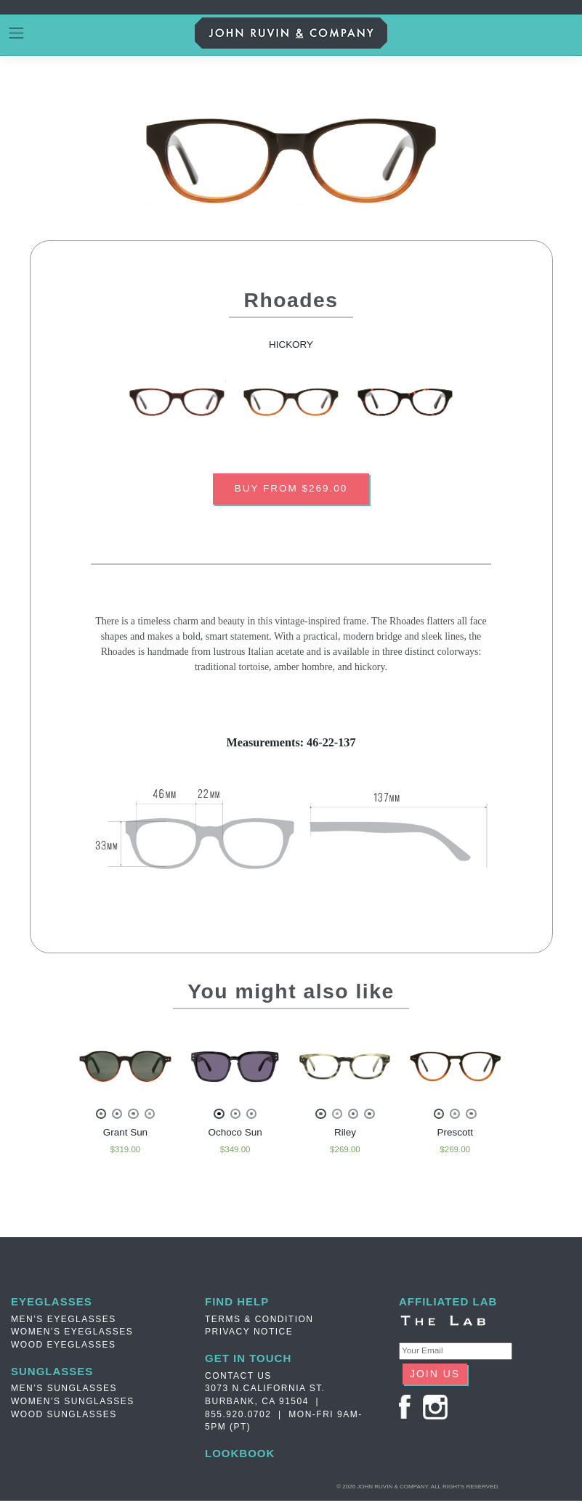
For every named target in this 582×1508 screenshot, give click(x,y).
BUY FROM (290, 490)
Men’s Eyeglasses (63, 1325)
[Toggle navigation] (16, 33)
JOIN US (435, 1379)
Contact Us (238, 1382)
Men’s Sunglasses (64, 1395)
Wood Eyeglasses (63, 1350)
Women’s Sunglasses (72, 1408)
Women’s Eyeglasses (72, 1337)
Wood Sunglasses (64, 1421)
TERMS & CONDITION (259, 1325)
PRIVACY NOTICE (249, 1337)
